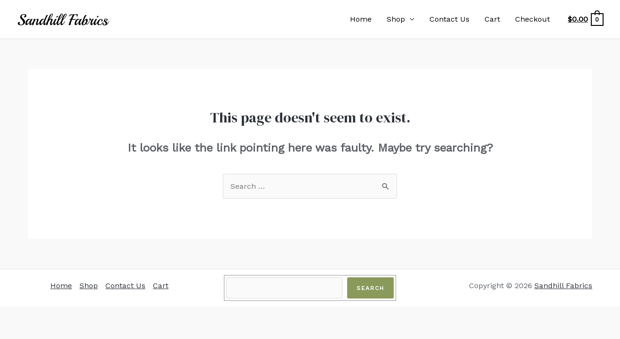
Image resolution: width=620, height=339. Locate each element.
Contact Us (449, 19)
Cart (492, 19)
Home (361, 19)
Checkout (532, 19)
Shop (396, 19)
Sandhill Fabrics (563, 285)
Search (370, 288)
